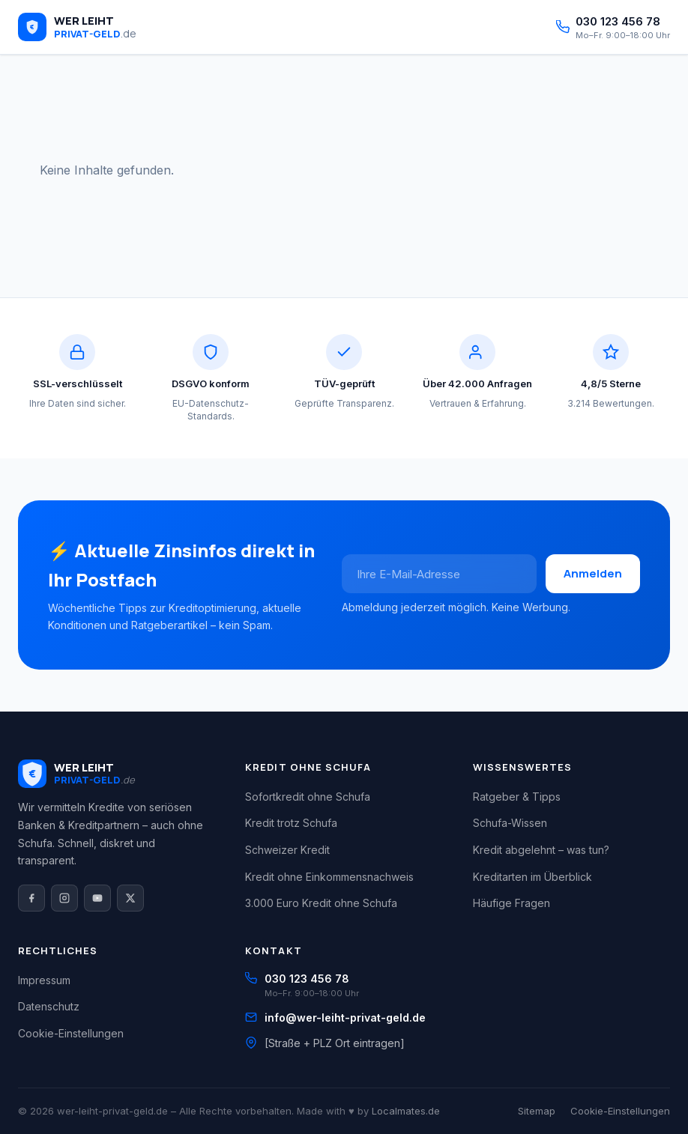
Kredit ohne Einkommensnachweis (329, 876)
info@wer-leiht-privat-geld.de (345, 1017)
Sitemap (536, 1111)
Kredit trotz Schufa (291, 822)
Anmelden (593, 573)
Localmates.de (406, 1111)
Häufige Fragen (511, 903)
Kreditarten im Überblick (532, 876)
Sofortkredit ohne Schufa (307, 796)
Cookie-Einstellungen (71, 1033)
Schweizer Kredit (287, 849)
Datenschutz (48, 1006)
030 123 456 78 (307, 978)
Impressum (44, 980)
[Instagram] (64, 898)
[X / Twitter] (130, 898)
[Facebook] (31, 898)
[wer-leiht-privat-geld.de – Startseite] (77, 27)
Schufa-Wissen (510, 822)
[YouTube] (97, 898)
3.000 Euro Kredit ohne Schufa (321, 903)
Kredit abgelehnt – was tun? (541, 849)
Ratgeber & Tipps (517, 796)
